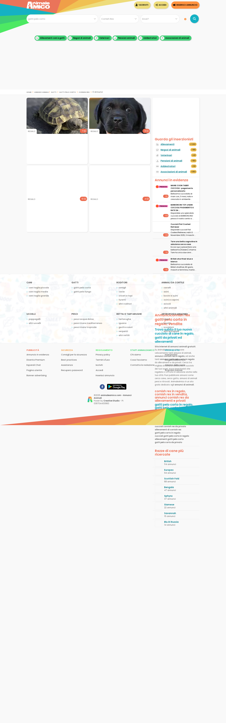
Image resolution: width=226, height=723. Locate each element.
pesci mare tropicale (85, 327)
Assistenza (67, 364)
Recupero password (72, 370)
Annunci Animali (41, 91)
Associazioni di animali (175, 38)
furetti (122, 299)
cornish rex (84, 91)
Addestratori (148, 38)
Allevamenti (167, 144)
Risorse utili (172, 350)
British (167, 461)
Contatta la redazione (142, 364)
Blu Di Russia (171, 521)
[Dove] (160, 18)
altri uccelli (35, 323)
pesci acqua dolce (84, 319)
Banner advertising (37, 375)
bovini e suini (171, 295)
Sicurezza (67, 350)
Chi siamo (135, 354)
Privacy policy (103, 354)
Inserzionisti (171, 354)
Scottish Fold (171, 478)
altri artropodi (171, 331)
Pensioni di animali (171, 160)
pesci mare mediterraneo (88, 323)
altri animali (170, 307)
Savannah (170, 513)
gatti (53, 91)
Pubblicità (33, 350)
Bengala (169, 487)
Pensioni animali (124, 38)
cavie (122, 291)
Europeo (169, 469)
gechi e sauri (126, 327)
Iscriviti (143, 5)
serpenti (123, 331)
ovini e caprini (171, 299)
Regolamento (104, 350)
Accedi (162, 5)
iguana (122, 323)
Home (29, 91)
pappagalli (35, 319)
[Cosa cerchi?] (62, 18)
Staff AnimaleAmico (142, 350)
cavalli (167, 287)
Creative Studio (111, 400)
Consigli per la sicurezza (74, 354)
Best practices (69, 359)
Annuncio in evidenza (38, 354)
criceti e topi (125, 295)
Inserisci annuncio (186, 5)
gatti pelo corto (67, 91)
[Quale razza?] (119, 18)
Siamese (169, 504)
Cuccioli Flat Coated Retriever (180, 225)
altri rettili (124, 335)
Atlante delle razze (175, 364)
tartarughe (125, 319)
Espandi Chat (34, 364)
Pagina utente (34, 370)
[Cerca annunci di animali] (194, 18)
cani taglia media (38, 291)
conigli (122, 287)
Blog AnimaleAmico (175, 359)
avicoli (167, 303)
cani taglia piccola (39, 287)
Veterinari (102, 38)
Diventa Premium (36, 359)
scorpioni (169, 327)
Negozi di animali (79, 38)
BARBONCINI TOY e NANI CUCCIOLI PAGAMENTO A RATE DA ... (182, 208)
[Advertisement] (113, 69)
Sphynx (168, 495)
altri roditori (125, 303)
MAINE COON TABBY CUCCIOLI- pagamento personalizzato (182, 188)
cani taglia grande (39, 295)
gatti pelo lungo (82, 291)
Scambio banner (174, 370)
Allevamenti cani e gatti (50, 38)
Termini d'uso (103, 359)
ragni (166, 319)
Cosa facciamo (138, 359)
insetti (167, 323)
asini (166, 291)
